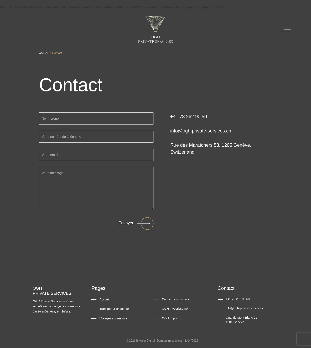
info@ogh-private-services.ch (245, 308)
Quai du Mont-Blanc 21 (241, 317)
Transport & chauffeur (114, 309)
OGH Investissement (176, 308)
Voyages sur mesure (114, 318)
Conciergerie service (176, 299)
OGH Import (170, 318)
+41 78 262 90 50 (238, 299)
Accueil (43, 53)
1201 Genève (235, 322)
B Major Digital (145, 340)
